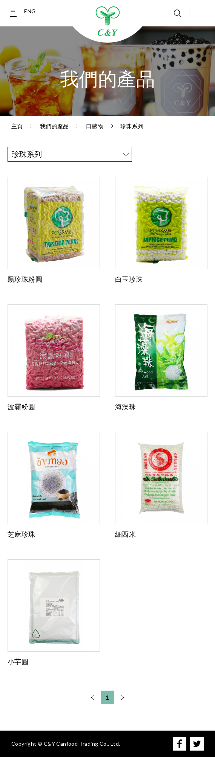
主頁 (17, 126)
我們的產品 (54, 126)
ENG (29, 11)
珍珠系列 (132, 126)
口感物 (94, 126)
